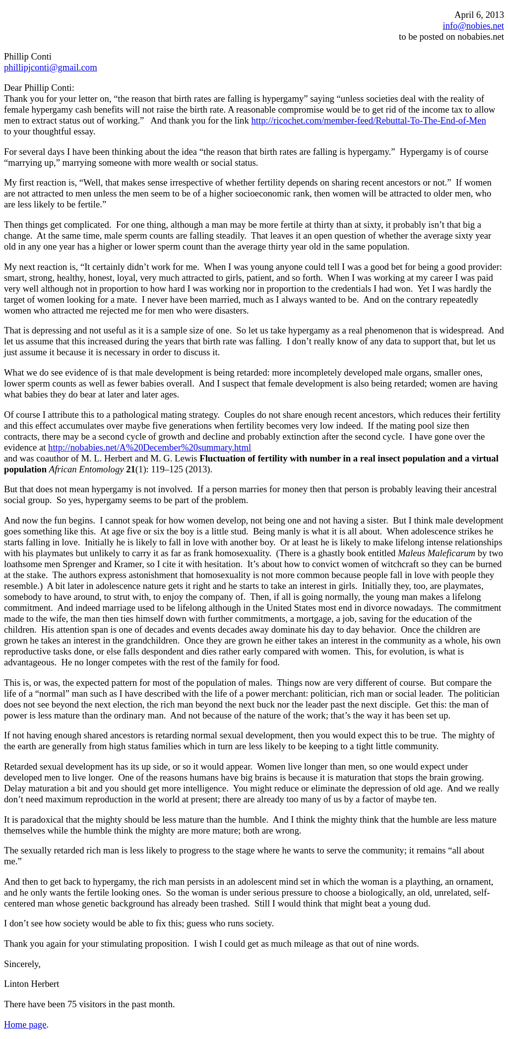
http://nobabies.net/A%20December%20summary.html (149, 447)
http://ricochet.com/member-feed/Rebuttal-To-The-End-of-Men (368, 120)
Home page (25, 1024)
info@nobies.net (473, 25)
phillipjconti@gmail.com (50, 67)
